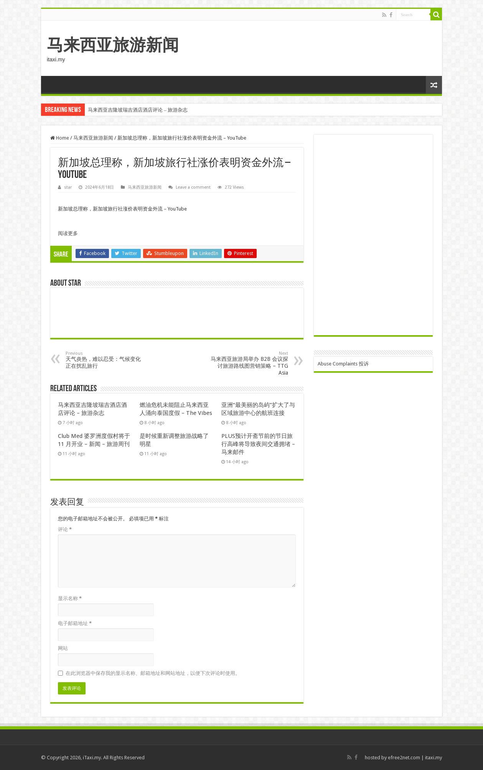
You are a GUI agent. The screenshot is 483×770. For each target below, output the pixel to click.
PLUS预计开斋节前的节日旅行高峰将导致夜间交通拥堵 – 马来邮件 (258, 444)
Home (59, 138)
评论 (65, 529)
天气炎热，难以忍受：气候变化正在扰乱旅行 (105, 360)
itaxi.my (433, 757)
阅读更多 (68, 233)
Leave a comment (193, 187)
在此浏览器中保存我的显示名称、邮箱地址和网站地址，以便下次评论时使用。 (153, 673)
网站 (63, 648)
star (68, 187)
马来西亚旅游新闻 (113, 45)
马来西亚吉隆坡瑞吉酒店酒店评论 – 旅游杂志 (138, 110)
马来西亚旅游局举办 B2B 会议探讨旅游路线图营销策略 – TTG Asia (248, 363)
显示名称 (70, 598)
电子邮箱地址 (75, 623)
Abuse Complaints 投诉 (343, 364)
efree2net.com (404, 757)
